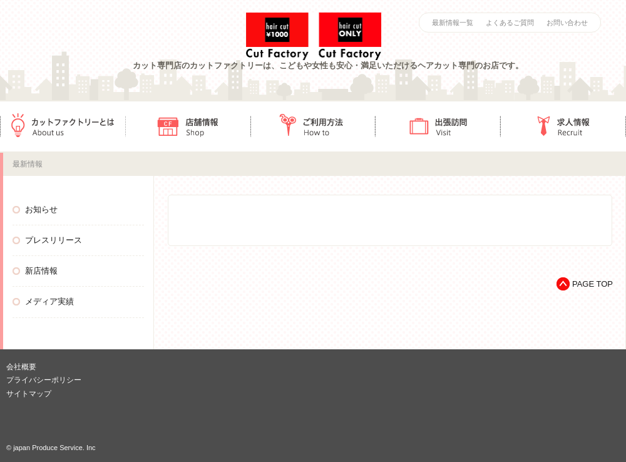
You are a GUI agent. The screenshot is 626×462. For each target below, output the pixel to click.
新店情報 (41, 270)
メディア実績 (49, 301)
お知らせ (41, 209)
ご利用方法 (313, 126)
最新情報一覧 (452, 22)
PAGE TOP (592, 284)
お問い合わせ (567, 22)
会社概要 (21, 366)
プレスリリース (53, 240)
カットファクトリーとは (62, 126)
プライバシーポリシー (43, 380)
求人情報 (563, 126)
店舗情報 (187, 126)
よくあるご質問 (510, 22)
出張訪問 (438, 126)
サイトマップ (28, 393)
